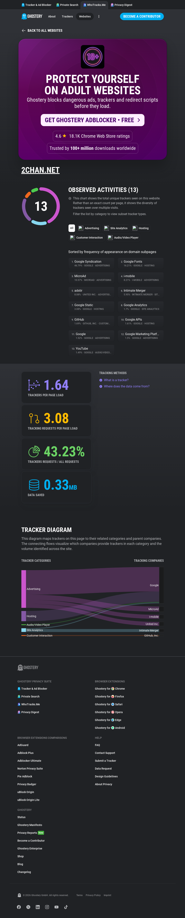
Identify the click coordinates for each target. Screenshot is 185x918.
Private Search (67, 5)
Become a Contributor (142, 16)
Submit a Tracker (105, 760)
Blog (20, 864)
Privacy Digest (121, 5)
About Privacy (103, 784)
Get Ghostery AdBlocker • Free (89, 120)
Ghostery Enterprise (29, 848)
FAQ (97, 745)
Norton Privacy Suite (30, 768)
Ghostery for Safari (109, 704)
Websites (85, 16)
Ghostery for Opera (109, 712)
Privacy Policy (93, 895)
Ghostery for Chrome (110, 688)
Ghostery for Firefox (109, 696)
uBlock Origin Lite (28, 799)
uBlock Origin (25, 792)
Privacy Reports (30, 833)
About (52, 16)
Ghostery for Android (110, 727)
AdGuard (22, 745)
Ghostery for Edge (108, 720)
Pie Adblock (24, 776)
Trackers (67, 16)
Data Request (103, 768)
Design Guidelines (106, 776)
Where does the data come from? (124, 386)
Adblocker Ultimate (29, 760)
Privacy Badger (26, 784)
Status (21, 817)
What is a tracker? (114, 380)
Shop (20, 856)
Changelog (24, 872)
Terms (79, 895)
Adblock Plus (25, 752)
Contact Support (105, 752)
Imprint (107, 895)
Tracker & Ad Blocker (36, 5)
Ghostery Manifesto (29, 825)
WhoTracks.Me (94, 5)
